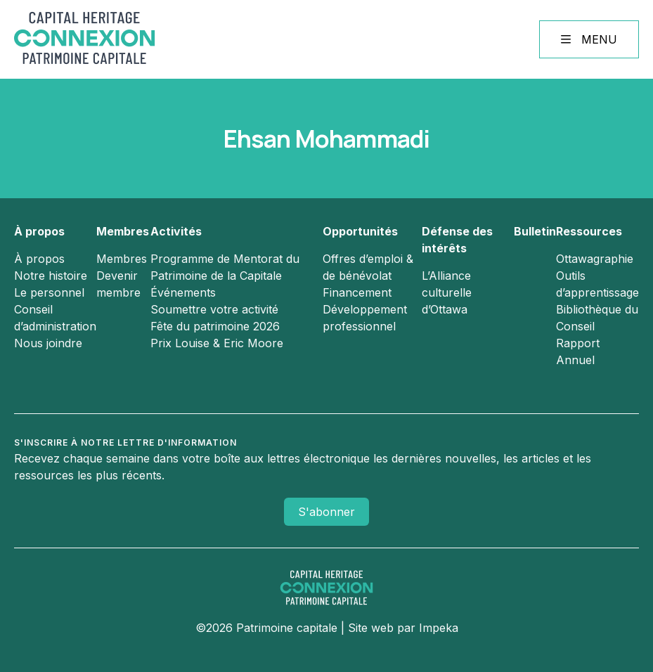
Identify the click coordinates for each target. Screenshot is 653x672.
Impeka (438, 628)
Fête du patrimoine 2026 (215, 326)
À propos (39, 231)
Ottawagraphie (594, 259)
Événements (183, 292)
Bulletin (535, 231)
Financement (357, 292)
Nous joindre (48, 343)
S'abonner (326, 512)
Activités (176, 231)
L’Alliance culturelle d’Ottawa (447, 292)
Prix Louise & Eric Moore (216, 343)
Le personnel (49, 292)
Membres (122, 231)
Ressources (589, 231)
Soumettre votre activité (214, 309)
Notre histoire (50, 276)
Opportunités (360, 231)
